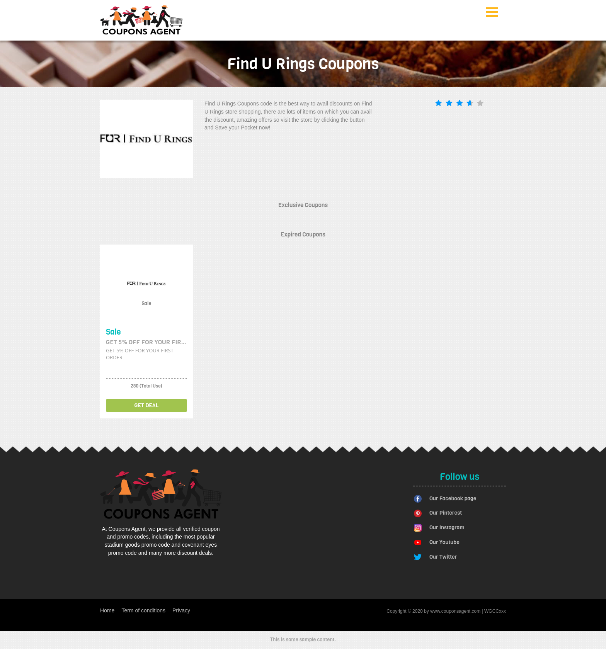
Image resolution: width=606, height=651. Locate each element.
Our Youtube (444, 542)
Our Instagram (446, 527)
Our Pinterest (445, 513)
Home (107, 610)
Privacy (181, 610)
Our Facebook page (452, 498)
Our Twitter (443, 557)
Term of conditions (143, 610)
